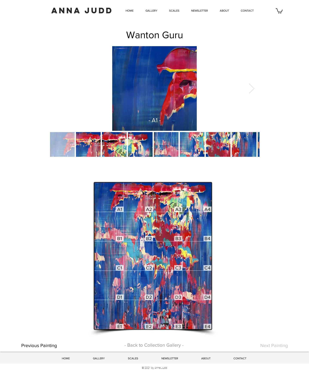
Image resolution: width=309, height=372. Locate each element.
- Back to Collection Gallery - (154, 345)
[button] (174, 10)
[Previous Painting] (54, 346)
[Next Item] (251, 88)
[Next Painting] (269, 346)
